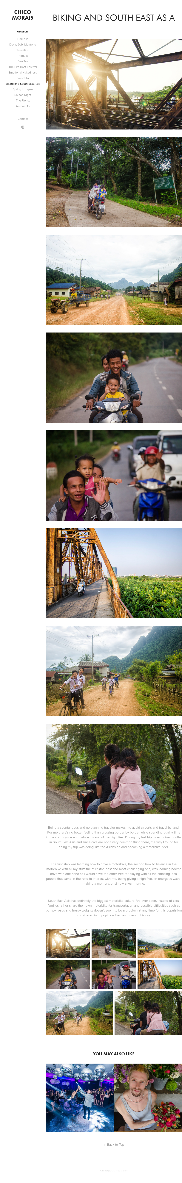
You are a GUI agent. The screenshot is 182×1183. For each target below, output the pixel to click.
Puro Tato (23, 78)
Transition (22, 50)
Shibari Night (22, 95)
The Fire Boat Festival (23, 67)
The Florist (23, 100)
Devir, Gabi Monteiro (22, 44)
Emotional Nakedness (23, 72)
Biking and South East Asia (22, 84)
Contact (23, 119)
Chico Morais (22, 15)
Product (23, 56)
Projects (23, 31)
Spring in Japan (23, 89)
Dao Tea (23, 61)
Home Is (22, 39)
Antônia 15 (23, 106)
